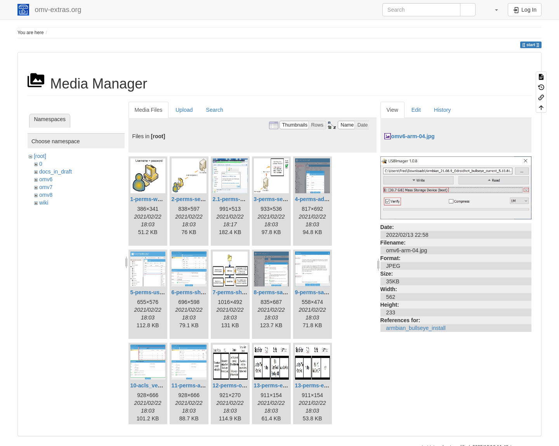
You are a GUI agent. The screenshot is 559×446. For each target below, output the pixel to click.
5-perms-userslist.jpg (158, 292)
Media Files (149, 110)
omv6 (45, 179)
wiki (43, 203)
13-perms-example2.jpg (325, 385)
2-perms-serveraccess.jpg (205, 199)
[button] (492, 9)
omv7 (45, 187)
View (392, 110)
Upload (184, 110)
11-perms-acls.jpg (195, 385)
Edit (416, 110)
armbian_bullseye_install (416, 328)
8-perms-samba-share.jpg (287, 292)
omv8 (45, 195)
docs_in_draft (55, 171)
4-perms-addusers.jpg (323, 199)
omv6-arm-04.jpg (413, 136)
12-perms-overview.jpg (242, 385)
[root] (40, 156)
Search (214, 110)
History (442, 110)
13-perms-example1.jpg (284, 385)
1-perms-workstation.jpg (162, 199)
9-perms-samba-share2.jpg (329, 292)
